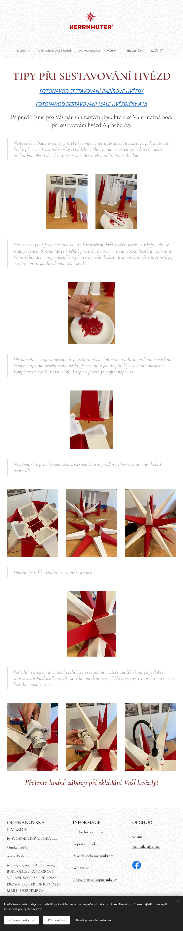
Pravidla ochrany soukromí (94, 855)
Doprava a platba (85, 844)
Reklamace (81, 867)
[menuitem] (16, 51)
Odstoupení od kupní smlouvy (95, 879)
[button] (147, 51)
